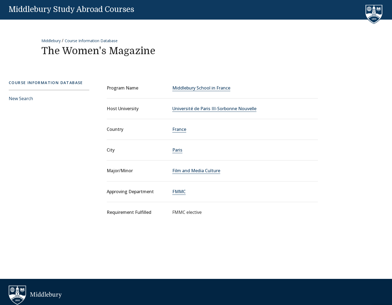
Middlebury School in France (201, 88)
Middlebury (51, 40)
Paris (177, 150)
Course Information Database (91, 40)
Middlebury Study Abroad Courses (71, 9)
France (179, 129)
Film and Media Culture (196, 171)
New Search (21, 98)
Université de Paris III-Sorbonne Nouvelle (214, 109)
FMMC (179, 192)
